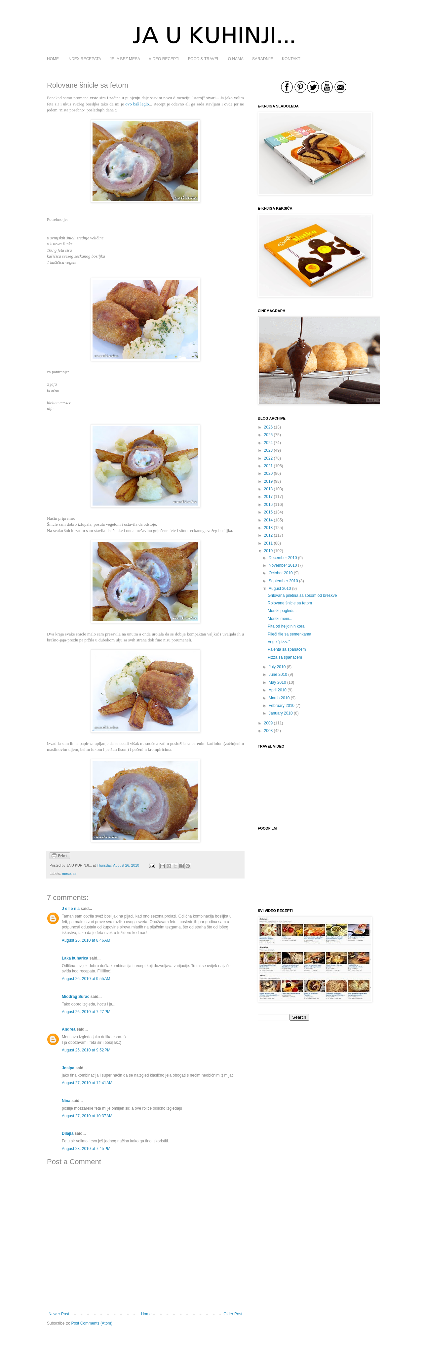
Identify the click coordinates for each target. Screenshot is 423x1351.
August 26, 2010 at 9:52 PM (86, 1050)
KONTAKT (291, 59)
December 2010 (283, 557)
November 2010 (283, 565)
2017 (268, 496)
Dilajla (67, 1133)
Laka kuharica (75, 958)
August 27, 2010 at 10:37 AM (87, 1116)
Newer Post (59, 1314)
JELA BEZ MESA (125, 59)
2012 (268, 535)
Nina (66, 1100)
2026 (268, 427)
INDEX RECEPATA (84, 59)
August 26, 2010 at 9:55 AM (86, 978)
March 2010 (279, 698)
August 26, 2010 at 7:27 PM (86, 1011)
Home (146, 1314)
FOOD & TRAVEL (203, 59)
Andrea (68, 1029)
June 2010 (278, 674)
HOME (53, 59)
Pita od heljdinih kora (286, 626)
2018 (268, 489)
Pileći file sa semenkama (289, 634)
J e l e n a (71, 908)
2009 (268, 723)
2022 (268, 458)
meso (66, 874)
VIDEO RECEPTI (164, 59)
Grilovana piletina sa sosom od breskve (302, 595)
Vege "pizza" (279, 641)
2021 (268, 466)
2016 (268, 504)
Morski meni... (280, 618)
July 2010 (277, 667)
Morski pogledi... (282, 610)
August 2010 (280, 588)
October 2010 (281, 573)
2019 (268, 481)
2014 (268, 520)
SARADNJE (262, 59)
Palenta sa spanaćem (287, 649)
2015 (268, 512)
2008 (268, 730)
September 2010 (283, 581)
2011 (268, 543)
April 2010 (278, 690)
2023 (268, 450)
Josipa (68, 1068)
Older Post (232, 1314)
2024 (268, 442)
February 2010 (281, 705)
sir (74, 874)
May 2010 (277, 682)
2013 (268, 527)
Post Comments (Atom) (91, 1323)
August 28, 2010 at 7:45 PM (86, 1148)
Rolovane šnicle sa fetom (290, 603)
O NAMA (236, 59)
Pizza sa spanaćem (285, 657)
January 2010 (281, 713)
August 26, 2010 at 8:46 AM (86, 940)
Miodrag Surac (75, 996)
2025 (268, 434)
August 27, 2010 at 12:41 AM (87, 1083)
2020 (268, 473)
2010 (268, 551)
